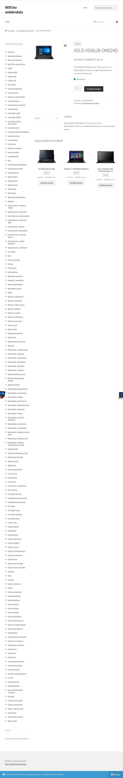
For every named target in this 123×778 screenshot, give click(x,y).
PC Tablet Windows (15, 514)
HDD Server (12, 193)
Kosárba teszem (94, 89)
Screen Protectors (14, 584)
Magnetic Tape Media (16, 280)
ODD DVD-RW (13, 449)
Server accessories (15, 592)
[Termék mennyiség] (78, 88)
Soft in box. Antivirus (15, 641)
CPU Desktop (12, 140)
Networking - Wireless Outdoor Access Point (16, 443)
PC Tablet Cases (14, 510)
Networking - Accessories (17, 393)
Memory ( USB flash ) (15, 317)
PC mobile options (15, 494)
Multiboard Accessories (16, 341)
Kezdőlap (11, 31)
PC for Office (12, 490)
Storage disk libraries (16, 661)
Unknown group (14, 686)
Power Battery (13, 535)
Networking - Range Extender (18, 405)
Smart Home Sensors (16, 620)
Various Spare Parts (15, 704)
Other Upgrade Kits (15, 469)
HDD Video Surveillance (16, 197)
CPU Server (12, 144)
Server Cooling (13, 608)
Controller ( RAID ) (14, 117)
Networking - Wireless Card (18, 438)
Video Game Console (15, 717)
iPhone (10, 264)
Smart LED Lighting (15, 629)
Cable (10, 68)
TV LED (10, 678)
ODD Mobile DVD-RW (15, 457)
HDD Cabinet (12, 177)
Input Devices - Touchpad (17, 247)
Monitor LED (12, 329)
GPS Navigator (13, 173)
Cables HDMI (12, 72)
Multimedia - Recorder (16, 366)
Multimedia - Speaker (16, 370)
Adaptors (11, 52)
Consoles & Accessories (16, 105)
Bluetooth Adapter (15, 56)
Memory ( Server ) (14, 313)
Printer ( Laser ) (13, 547)
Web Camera (12, 721)
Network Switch (14, 385)
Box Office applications (16, 64)
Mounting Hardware (15, 333)
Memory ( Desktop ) (15, 301)
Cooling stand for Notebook (18, 132)
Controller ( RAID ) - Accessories (15, 122)
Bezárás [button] (117, 774)
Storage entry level (15, 665)
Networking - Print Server (17, 401)
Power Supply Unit (15, 539)
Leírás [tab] (36, 118)
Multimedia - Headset (16, 354)
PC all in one (12, 473)
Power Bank (12, 531)
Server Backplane (14, 596)
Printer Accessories (15, 555)
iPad (9, 256)
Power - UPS (12, 522)
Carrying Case (13, 93)
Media (10, 292)
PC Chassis (12, 482)
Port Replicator (13, 518)
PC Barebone (12, 478)
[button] (65, 46)
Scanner (11, 580)
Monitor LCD (12, 325)
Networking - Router (15, 413)
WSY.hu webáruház (14, 9)
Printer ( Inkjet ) (14, 543)
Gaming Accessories (15, 168)
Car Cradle (11, 84)
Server (10, 588)
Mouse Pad (12, 337)
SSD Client (12, 653)
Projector (11, 571)
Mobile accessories (15, 321)
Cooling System (14, 136)
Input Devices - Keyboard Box (19, 216)
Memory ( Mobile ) (14, 309)
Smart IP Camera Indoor (17, 625)
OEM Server (12, 465)
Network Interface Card (16, 374)
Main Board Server (14, 288)
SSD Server (12, 657)
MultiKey (11, 346)
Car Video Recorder (15, 89)
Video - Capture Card (15, 709)
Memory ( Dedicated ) (16, 296)
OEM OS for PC (13, 461)
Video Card (12, 713)
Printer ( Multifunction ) (17, 551)
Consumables (13, 109)
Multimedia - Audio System (18, 350)
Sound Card (12, 649)
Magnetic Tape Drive (15, 276)
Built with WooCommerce (15, 764)
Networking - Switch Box (17, 424)
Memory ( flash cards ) (16, 305)
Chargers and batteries (16, 97)
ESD (9, 160)
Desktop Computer (15, 148)
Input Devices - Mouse (16, 226)
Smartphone (12, 633)
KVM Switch (12, 268)
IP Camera (11, 252)
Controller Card (13, 128)
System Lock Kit (14, 669)
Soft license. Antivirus (16, 645)
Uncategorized (13, 682)
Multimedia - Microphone (17, 358)
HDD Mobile (12, 189)
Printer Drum (12, 559)
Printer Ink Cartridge (15, 563)
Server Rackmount (15, 616)
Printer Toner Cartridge (16, 567)
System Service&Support (17, 674)
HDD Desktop (13, 181)
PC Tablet (11, 506)
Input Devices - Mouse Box (17, 230)
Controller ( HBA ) (14, 113)
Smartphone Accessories (17, 637)
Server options (13, 612)
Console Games (13, 101)
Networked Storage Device (18, 389)
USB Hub (11, 696)
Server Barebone (14, 600)
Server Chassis (13, 604)
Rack (9, 576)
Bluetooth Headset (15, 60)
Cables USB (12, 76)
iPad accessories (14, 260)
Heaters (11, 201)
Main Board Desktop (15, 284)
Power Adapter (13, 527)
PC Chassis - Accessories (17, 486)
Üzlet (85, 8)
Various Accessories (15, 700)
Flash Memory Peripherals (17, 164)
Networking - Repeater (16, 409)
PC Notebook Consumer (25, 31)
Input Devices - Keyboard (17, 212)
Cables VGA (12, 80)
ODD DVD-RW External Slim (18, 453)
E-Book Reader (13, 156)
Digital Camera (13, 152)
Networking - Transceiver (17, 428)
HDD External (13, 185)
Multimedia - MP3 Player (17, 362)
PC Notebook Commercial (17, 498)
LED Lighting (12, 272)
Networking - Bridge (15, 397)
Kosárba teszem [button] (47, 183)
